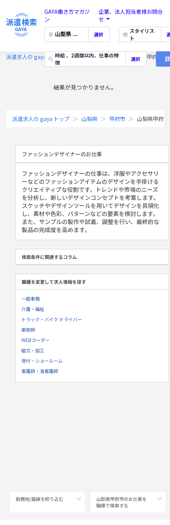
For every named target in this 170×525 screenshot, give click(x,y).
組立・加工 (32, 350)
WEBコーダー (35, 340)
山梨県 (89, 119)
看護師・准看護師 (39, 371)
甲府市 (117, 119)
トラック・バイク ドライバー (51, 319)
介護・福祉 (32, 309)
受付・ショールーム (42, 360)
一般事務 (30, 298)
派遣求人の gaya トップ (34, 57)
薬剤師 (28, 329)
